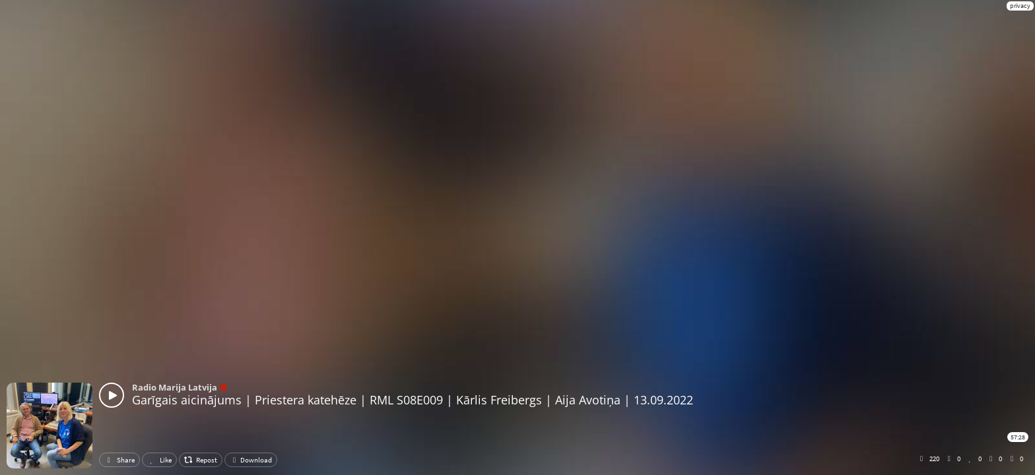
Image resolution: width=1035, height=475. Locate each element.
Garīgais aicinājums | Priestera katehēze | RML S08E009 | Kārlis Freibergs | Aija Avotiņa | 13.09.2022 (412, 400)
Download (251, 459)
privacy (1020, 5)
